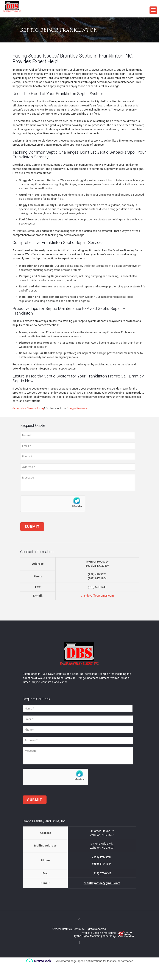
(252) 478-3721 (97, 574)
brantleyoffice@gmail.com (97, 595)
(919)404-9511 (79, 392)
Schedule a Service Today (28, 408)
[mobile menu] (153, 10)
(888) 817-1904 (97, 578)
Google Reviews (77, 408)
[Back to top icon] (79, 919)
